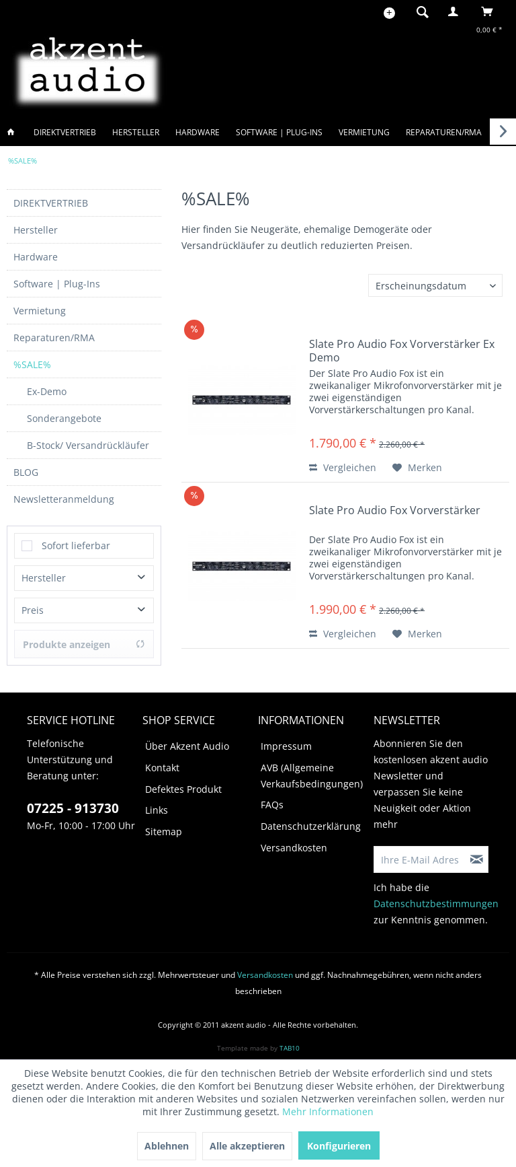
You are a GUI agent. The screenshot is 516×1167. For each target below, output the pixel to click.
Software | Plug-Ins (56, 283)
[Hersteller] (135, 132)
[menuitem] (418, 11)
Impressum (286, 746)
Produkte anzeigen (84, 644)
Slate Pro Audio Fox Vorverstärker (394, 510)
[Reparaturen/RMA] (444, 132)
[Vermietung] (364, 132)
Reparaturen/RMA (54, 337)
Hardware (35, 256)
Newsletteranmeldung (63, 499)
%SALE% (32, 364)
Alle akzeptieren (247, 1145)
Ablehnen (166, 1145)
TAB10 (290, 1048)
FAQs (272, 804)
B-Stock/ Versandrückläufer (88, 445)
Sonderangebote (64, 418)
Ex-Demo (47, 391)
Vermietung (39, 310)
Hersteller (35, 229)
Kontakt (162, 767)
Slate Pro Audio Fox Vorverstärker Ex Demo (401, 350)
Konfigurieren (339, 1145)
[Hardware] (197, 132)
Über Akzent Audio (187, 746)
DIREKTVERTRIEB (50, 203)
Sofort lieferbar (76, 545)
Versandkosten (294, 847)
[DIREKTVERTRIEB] (65, 132)
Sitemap (163, 831)
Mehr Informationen (328, 1111)
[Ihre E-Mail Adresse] (420, 859)
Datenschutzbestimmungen (436, 903)
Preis (33, 610)
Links (156, 810)
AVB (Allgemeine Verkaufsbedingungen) (312, 775)
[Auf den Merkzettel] (417, 468)
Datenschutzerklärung (311, 826)
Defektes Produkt (183, 789)
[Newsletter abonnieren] (477, 859)
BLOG (25, 472)
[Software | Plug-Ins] (279, 132)
